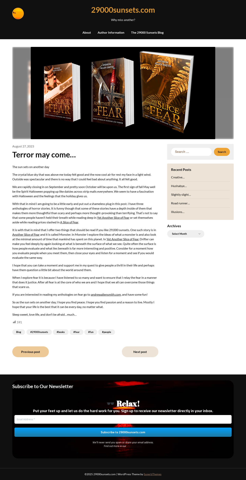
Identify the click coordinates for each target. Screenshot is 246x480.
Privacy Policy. (134, 446)
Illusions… (177, 212)
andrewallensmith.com (106, 294)
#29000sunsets (39, 332)
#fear (76, 332)
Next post (140, 352)
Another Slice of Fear (26, 234)
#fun (90, 332)
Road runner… (180, 203)
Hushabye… (179, 186)
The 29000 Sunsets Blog (147, 32)
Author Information (111, 32)
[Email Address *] (123, 419)
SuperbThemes (152, 474)
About (86, 32)
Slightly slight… (181, 194)
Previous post (30, 352)
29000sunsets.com (123, 9)
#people (106, 332)
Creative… (178, 177)
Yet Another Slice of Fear (113, 217)
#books (61, 332)
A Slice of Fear (69, 222)
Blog (18, 332)
